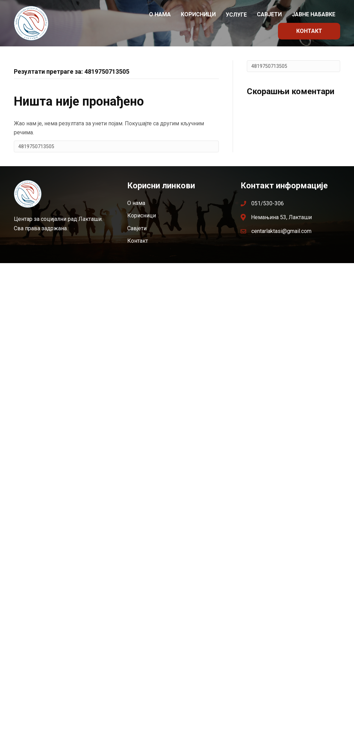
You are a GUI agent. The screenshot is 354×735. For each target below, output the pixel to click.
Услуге (236, 14)
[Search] (116, 146)
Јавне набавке (313, 14)
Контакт (309, 31)
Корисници (198, 14)
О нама (160, 14)
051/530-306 (267, 203)
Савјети (269, 14)
